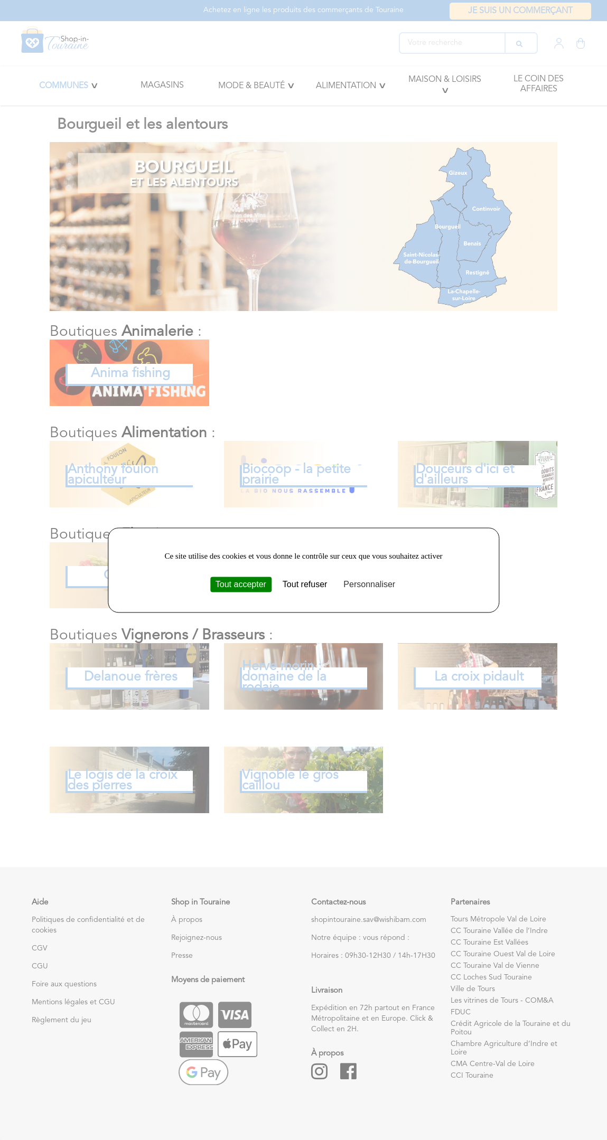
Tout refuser (305, 584)
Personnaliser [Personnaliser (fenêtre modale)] (369, 584)
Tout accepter (241, 584)
